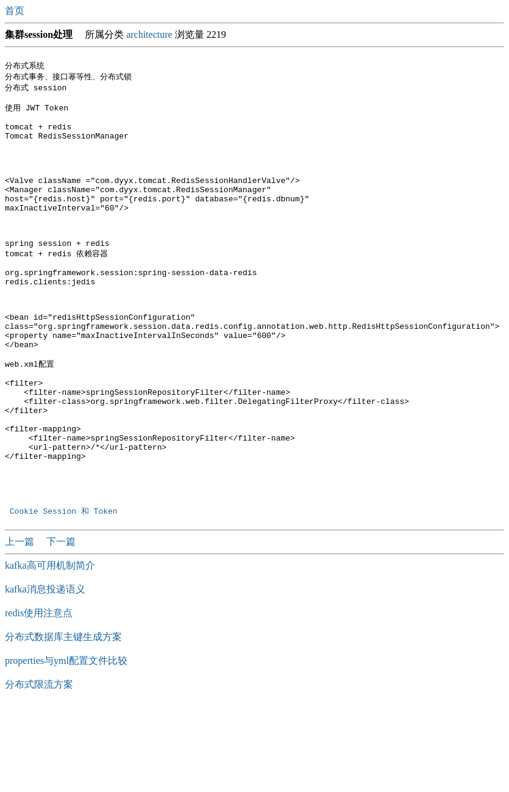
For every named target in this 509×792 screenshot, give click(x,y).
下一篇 (61, 615)
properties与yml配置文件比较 (66, 734)
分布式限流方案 (39, 758)
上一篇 (21, 615)
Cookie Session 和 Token (66, 584)
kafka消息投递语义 (45, 663)
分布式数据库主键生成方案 (63, 710)
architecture (149, 34)
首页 (16, 10)
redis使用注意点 (39, 687)
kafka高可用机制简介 (50, 639)
